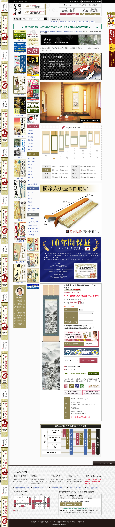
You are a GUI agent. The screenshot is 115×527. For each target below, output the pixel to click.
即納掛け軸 (54, 22)
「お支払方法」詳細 (56, 488)
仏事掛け (30, 130)
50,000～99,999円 (33, 231)
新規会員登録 (93, 5)
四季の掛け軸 (71, 22)
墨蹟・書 (30, 177)
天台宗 (30, 205)
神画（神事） (31, 161)
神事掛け (30, 133)
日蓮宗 (30, 202)
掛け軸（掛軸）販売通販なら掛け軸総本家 (51, 31)
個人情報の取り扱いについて (46, 522)
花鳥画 (30, 171)
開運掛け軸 (63, 22)
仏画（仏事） (31, 158)
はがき (90, 14)
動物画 (30, 174)
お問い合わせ (97, 1)
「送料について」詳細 (74, 488)
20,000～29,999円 (33, 225)
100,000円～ (31, 235)
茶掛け (30, 149)
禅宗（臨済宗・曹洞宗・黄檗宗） (33, 209)
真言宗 (30, 199)
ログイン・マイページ (73, 5)
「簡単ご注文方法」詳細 (21, 488)
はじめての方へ (76, 1)
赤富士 (92, 22)
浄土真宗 (30, 192)
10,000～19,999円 (33, 222)
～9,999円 (31, 218)
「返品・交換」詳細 (92, 488)
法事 (87, 22)
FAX (83, 14)
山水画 (30, 164)
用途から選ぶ (67, 31)
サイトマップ (80, 522)
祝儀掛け (30, 143)
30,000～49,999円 (33, 228)
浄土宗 (30, 195)
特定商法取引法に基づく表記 (66, 522)
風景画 (30, 168)
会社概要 (87, 1)
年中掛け (30, 137)
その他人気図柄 (32, 184)
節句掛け (30, 146)
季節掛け (30, 140)
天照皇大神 (81, 22)
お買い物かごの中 (70, 14)
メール (97, 14)
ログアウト (84, 5)
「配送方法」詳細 (37, 488)
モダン (30, 181)
